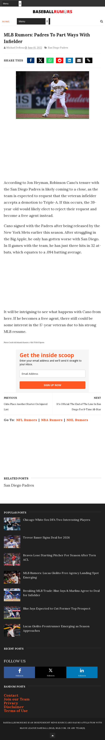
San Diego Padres (58, 47)
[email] (52, 374)
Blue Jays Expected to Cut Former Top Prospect (56, 608)
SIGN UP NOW (52, 385)
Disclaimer (14, 707)
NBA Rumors (51, 420)
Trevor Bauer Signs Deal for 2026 (46, 537)
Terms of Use (16, 710)
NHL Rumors (77, 420)
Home (6, 21)
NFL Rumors (26, 420)
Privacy (11, 703)
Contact (11, 695)
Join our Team (17, 699)
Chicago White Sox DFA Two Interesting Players (56, 520)
